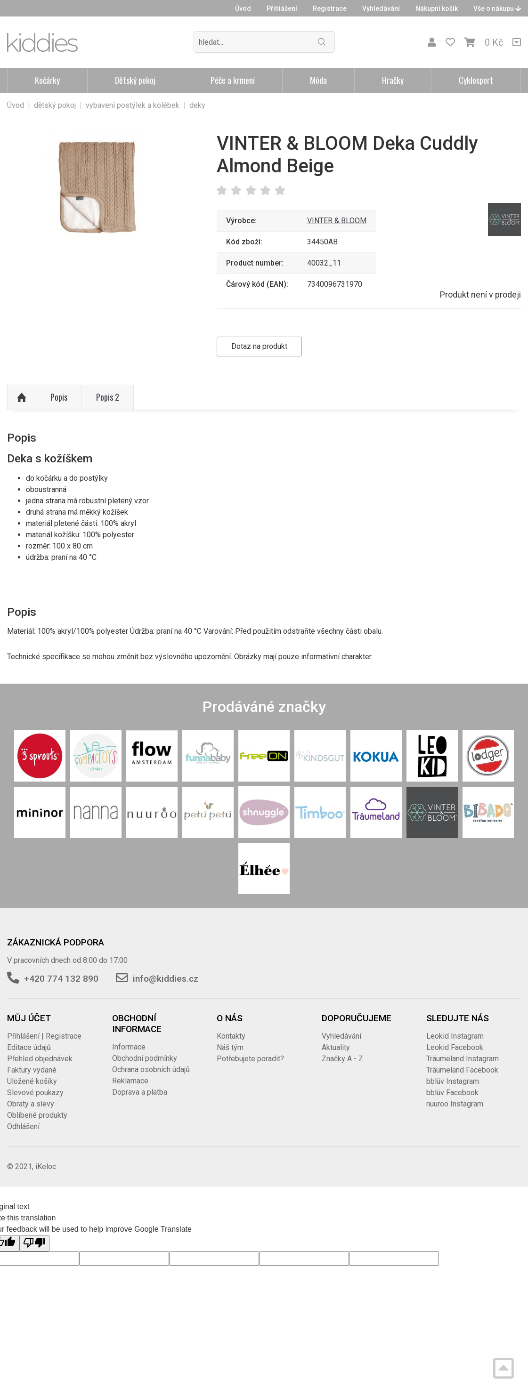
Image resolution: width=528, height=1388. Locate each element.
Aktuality (336, 1047)
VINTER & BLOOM (336, 220)
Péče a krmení (233, 80)
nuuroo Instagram (454, 1103)
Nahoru (22, 397)
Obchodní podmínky (144, 1058)
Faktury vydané (32, 1069)
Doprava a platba (139, 1092)
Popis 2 (107, 397)
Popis (58, 397)
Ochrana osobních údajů (151, 1069)
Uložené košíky (32, 1081)
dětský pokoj (55, 105)
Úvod (243, 8)
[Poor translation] (34, 1243)
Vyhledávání (381, 8)
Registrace (330, 8)
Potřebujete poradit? (250, 1058)
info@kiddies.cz (165, 978)
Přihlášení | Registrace (44, 1036)
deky (197, 105)
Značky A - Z (342, 1058)
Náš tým (230, 1047)
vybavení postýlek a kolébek (132, 105)
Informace (129, 1046)
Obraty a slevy (30, 1103)
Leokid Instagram (455, 1036)
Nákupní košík (436, 8)
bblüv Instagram (452, 1081)
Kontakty (231, 1036)
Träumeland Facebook (462, 1069)
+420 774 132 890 (61, 978)
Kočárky (47, 80)
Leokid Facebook (454, 1047)
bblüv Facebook (452, 1092)
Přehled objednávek (40, 1058)
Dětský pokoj (135, 80)
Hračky (393, 80)
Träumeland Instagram (462, 1058)
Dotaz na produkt (259, 346)
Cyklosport (476, 80)
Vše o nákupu (497, 8)
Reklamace (130, 1080)
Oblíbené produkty (37, 1115)
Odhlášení (23, 1126)
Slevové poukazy (35, 1092)
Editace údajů (29, 1047)
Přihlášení (282, 8)
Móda (318, 80)
